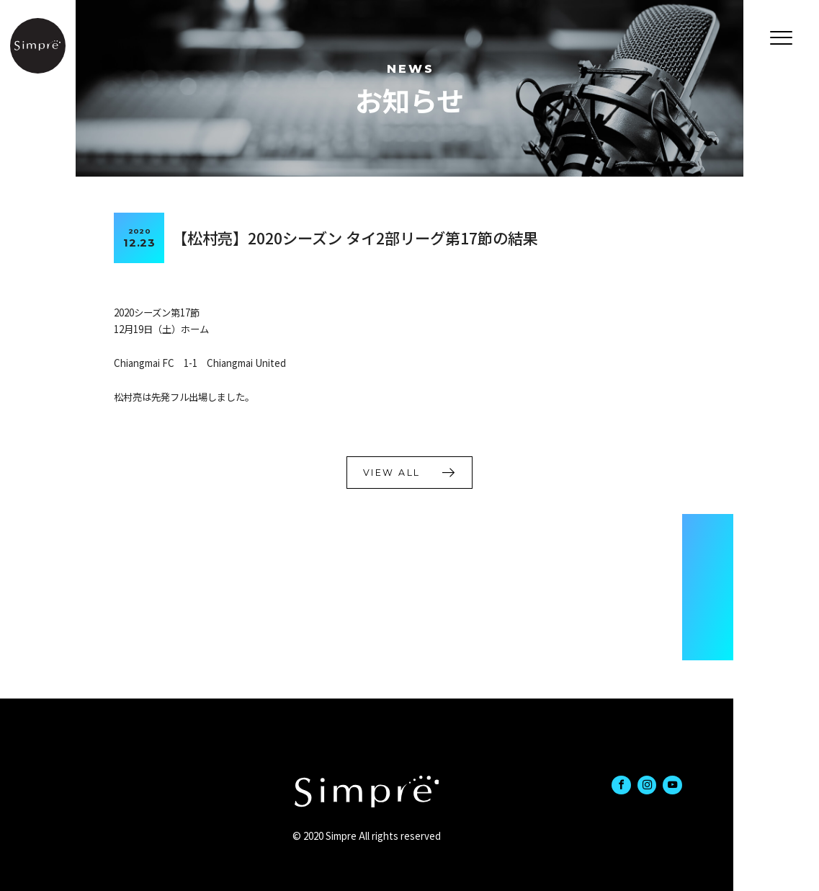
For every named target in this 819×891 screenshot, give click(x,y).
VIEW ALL (392, 472)
